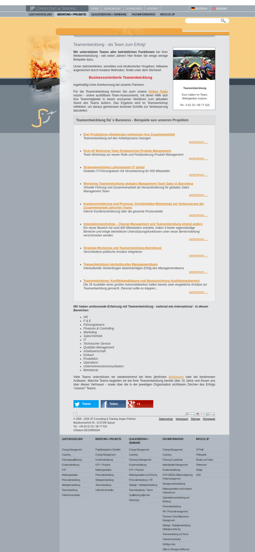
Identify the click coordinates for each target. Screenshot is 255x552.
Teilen (114, 404)
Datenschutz (166, 419)
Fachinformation (173, 439)
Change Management (72, 449)
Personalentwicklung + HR (141, 480)
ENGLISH (219, 8)
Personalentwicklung (71, 480)
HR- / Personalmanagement (175, 511)
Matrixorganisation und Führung (143, 475)
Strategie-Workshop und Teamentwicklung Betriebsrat (123, 248)
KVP (64, 469)
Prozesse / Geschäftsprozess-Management (176, 518)
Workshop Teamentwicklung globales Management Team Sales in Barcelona (138, 183)
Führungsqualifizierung (72, 459)
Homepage (209, 419)
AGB (198, 475)
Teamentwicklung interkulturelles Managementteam (121, 264)
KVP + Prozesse (102, 464)
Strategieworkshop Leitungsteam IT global (114, 167)
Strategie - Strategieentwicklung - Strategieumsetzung (177, 527)
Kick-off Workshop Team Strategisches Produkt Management (127, 151)
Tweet (86, 404)
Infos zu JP (202, 439)
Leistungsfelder (72, 439)
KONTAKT (152, 8)
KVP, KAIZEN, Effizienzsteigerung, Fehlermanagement (178, 477)
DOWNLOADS (134, 8)
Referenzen (201, 464)
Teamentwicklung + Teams (141, 490)
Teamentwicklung (70, 490)
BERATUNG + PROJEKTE (71, 14)
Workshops (176, 377)
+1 (138, 404)
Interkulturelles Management (175, 464)
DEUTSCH (199, 8)
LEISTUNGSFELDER (40, 14)
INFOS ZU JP (167, 14)
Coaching (66, 454)
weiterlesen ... (198, 142)
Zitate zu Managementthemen (176, 549)
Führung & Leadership (173, 459)
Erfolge (199, 469)
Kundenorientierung (70, 464)
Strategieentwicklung (71, 485)
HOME (95, 8)
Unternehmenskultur (71, 495)
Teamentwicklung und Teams (176, 534)
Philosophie (201, 454)
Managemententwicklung (174, 483)
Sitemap (195, 419)
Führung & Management (140, 459)
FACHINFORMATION (143, 14)
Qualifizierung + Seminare (139, 441)
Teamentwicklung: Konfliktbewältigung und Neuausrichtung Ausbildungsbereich (142, 281)
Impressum (182, 419)
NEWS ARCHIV (112, 8)
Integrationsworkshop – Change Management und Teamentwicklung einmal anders (143, 224)
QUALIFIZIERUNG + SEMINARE (108, 14)
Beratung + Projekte (108, 439)
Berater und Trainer (204, 459)
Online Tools (158, 91)
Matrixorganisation (70, 475)
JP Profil (199, 449)
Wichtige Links (169, 544)
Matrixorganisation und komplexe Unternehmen (177, 490)
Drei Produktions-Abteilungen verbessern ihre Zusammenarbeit (129, 134)
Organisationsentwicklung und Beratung (176, 499)
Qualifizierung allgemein (139, 495)
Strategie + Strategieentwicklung (143, 485)
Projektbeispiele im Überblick (107, 449)
